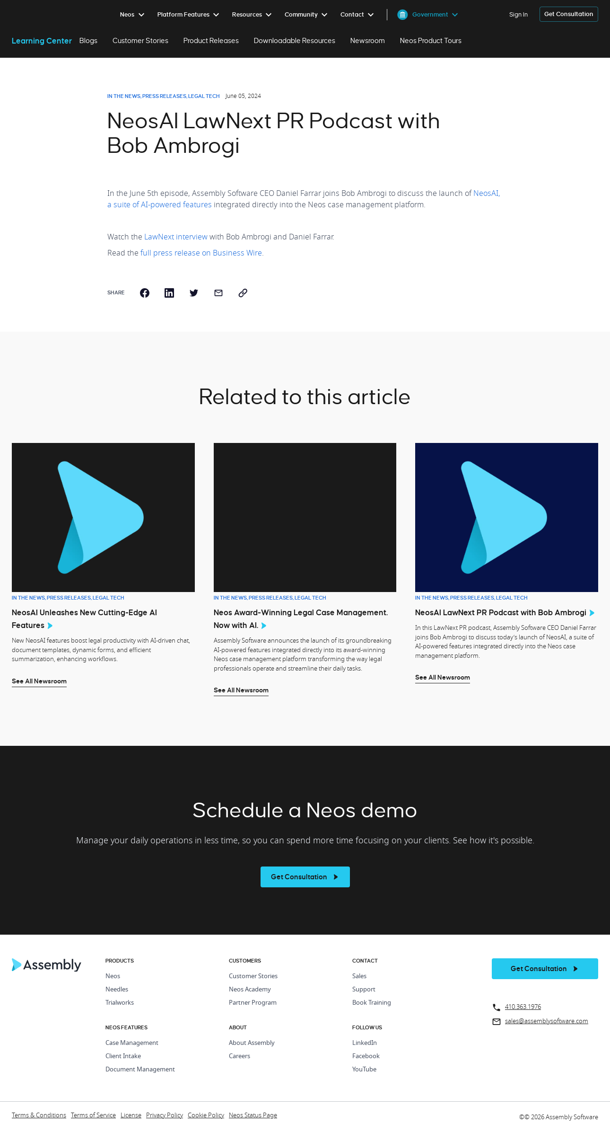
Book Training (371, 1003)
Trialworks (119, 1003)
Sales (359, 976)
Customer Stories (140, 40)
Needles (116, 990)
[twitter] (194, 293)
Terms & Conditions (39, 1116)
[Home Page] (47, 969)
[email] (218, 293)
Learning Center (42, 40)
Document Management (140, 1070)
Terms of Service (93, 1116)
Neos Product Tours (431, 40)
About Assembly (252, 1043)
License (131, 1116)
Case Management (131, 1043)
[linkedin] (169, 293)
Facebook (366, 1056)
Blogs (88, 40)
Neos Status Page (253, 1116)
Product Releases (211, 40)
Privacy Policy (164, 1116)
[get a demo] (569, 14)
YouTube (364, 1070)
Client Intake (123, 1056)
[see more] (305, 877)
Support (363, 990)
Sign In (518, 14)
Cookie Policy (206, 1116)
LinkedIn (364, 1043)
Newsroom (367, 40)
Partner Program (253, 1003)
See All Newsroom (39, 681)
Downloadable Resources (294, 40)
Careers (239, 1056)
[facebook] (144, 293)
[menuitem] (134, 14)
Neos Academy (250, 990)
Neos (112, 976)
